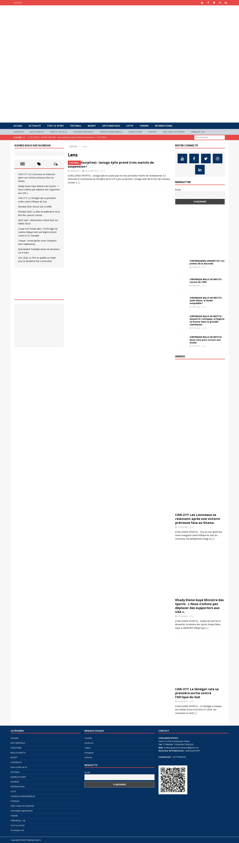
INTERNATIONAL (164, 125)
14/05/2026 (183, 701)
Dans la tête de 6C (58, 132)
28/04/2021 (75, 170)
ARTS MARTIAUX (111, 125)
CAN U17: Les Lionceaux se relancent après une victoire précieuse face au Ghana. (36, 178)
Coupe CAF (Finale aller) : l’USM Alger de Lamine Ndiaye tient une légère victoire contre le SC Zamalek (37, 232)
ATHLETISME (16, 747)
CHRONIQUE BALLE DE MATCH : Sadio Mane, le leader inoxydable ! (206, 300)
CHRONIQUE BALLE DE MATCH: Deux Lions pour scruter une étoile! (206, 339)
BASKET (92, 125)
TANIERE (144, 125)
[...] (213, 538)
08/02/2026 (196, 285)
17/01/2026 (196, 328)
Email (177, 189)
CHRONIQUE (19, 132)
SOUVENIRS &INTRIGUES (83, 132)
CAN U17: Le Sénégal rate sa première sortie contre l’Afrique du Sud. (197, 693)
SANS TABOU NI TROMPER (173, 132)
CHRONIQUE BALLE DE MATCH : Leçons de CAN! (206, 280)
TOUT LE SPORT (55, 125)
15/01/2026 (196, 346)
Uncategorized (17, 830)
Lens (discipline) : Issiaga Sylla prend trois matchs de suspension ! (111, 164)
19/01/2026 (196, 307)
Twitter (87, 747)
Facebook (88, 742)
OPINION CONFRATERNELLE (111, 132)
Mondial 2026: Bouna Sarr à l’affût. (35, 206)
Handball (15, 781)
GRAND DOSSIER (135, 132)
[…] (77, 182)
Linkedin (88, 757)
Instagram (89, 752)
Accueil (18, 125)
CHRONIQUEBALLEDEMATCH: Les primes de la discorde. (207, 262)
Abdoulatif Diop (91, 170)
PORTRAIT (152, 132)
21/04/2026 (196, 267)
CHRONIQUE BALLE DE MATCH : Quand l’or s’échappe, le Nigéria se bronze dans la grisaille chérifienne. (207, 320)
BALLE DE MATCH (37, 132)
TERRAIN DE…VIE (197, 132)
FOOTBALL (76, 125)
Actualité (35, 125)
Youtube (88, 738)
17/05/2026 (183, 527)
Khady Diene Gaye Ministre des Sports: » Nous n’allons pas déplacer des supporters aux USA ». (39, 189)
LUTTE (129, 125)
